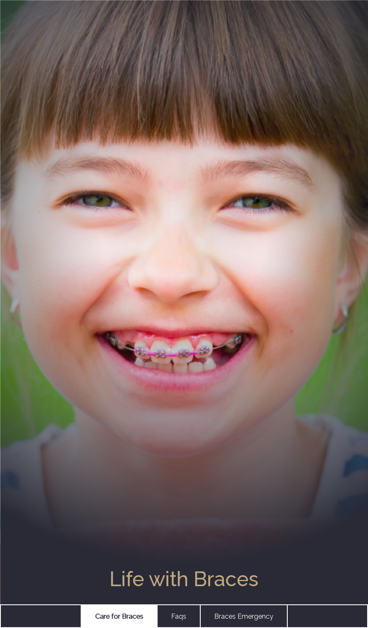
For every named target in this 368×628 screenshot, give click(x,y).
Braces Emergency (243, 616)
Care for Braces (119, 616)
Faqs (178, 616)
